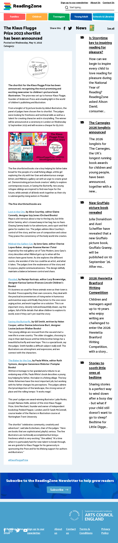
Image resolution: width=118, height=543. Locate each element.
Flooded (12, 279)
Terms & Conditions (85, 531)
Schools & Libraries (103, 17)
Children (36, 17)
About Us (95, 3)
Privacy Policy (105, 531)
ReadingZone (27, 6)
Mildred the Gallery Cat (20, 244)
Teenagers (59, 17)
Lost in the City (16, 212)
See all (110, 28)
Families (14, 17)
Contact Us (108, 3)
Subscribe (59, 489)
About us (58, 531)
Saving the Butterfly (19, 322)
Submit (66, 7)
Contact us (71, 531)
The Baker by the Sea (19, 361)
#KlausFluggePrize (18, 460)
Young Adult (81, 17)
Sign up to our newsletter (74, 3)
